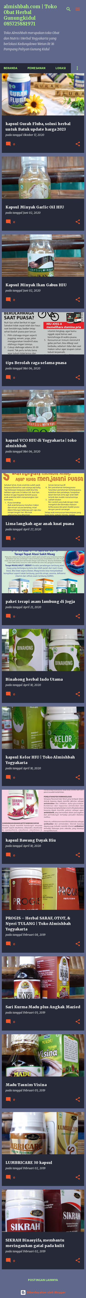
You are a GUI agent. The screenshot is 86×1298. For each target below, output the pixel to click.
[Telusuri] (68, 9)
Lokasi (60, 68)
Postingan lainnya (43, 1279)
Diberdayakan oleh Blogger (43, 1292)
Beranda (10, 68)
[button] (77, 144)
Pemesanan (36, 68)
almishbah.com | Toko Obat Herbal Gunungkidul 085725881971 (30, 15)
